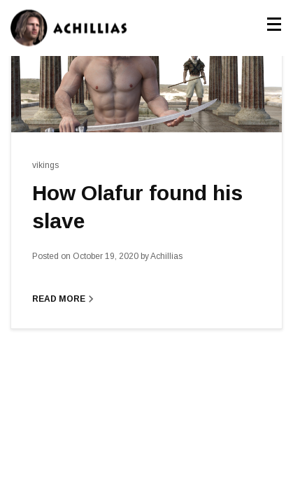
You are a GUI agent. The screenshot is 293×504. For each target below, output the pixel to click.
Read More (65, 299)
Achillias (162, 256)
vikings (45, 165)
